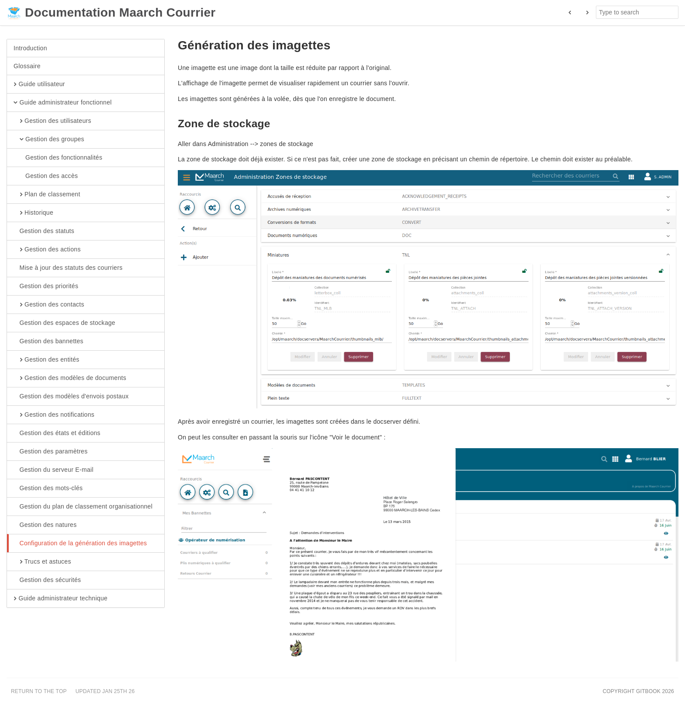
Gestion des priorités (46, 286)
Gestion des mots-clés (48, 488)
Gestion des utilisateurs (52, 121)
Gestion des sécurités (47, 580)
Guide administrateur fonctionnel (63, 102)
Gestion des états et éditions (57, 433)
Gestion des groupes (49, 139)
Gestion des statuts (44, 231)
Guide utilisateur (39, 84)
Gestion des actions (47, 249)
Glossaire (27, 66)
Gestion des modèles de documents (70, 378)
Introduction (30, 48)
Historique (33, 213)
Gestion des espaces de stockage (64, 323)
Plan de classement (47, 194)
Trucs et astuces (42, 562)
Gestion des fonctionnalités (58, 157)
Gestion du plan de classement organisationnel (83, 506)
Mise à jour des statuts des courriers (68, 268)
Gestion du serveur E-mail (53, 470)
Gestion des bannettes (48, 341)
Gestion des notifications (54, 415)
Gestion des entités (47, 359)
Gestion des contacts (49, 304)
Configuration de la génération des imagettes (80, 543)
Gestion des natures (45, 525)
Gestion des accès (46, 176)
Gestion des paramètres (51, 451)
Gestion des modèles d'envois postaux (71, 396)
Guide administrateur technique (60, 598)
